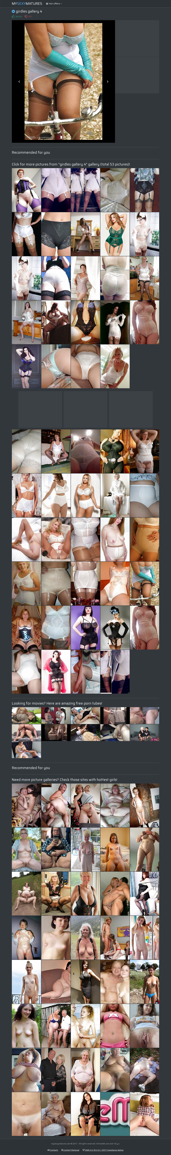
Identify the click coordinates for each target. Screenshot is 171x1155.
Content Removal (70, 1150)
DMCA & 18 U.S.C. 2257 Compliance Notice (103, 1150)
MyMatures (27, 3)
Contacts (53, 1150)
